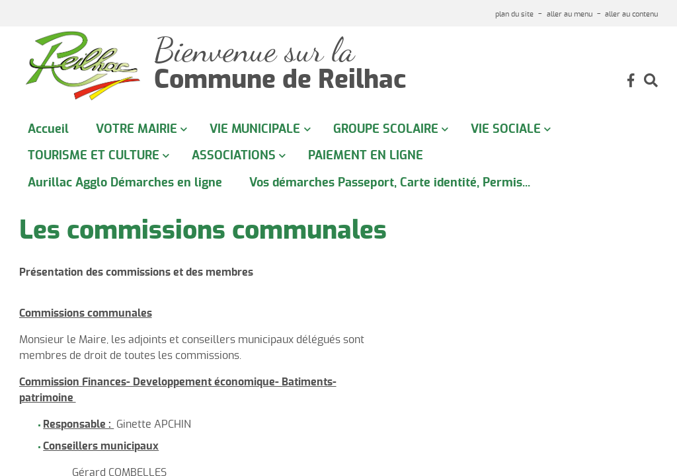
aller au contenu (631, 14)
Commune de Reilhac (280, 80)
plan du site (514, 14)
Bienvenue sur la (254, 50)
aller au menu (569, 14)
